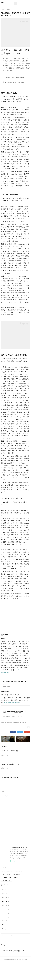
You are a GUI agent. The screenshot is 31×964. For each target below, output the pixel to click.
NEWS (18, 873)
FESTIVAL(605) (9, 724)
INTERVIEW (7, 879)
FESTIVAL (6, 876)
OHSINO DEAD (7, 873)
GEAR (17, 879)
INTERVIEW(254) (16, 724)
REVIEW (17, 876)
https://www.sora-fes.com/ (12, 702)
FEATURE (6, 882)
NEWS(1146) (3, 724)
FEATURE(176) (23, 724)
